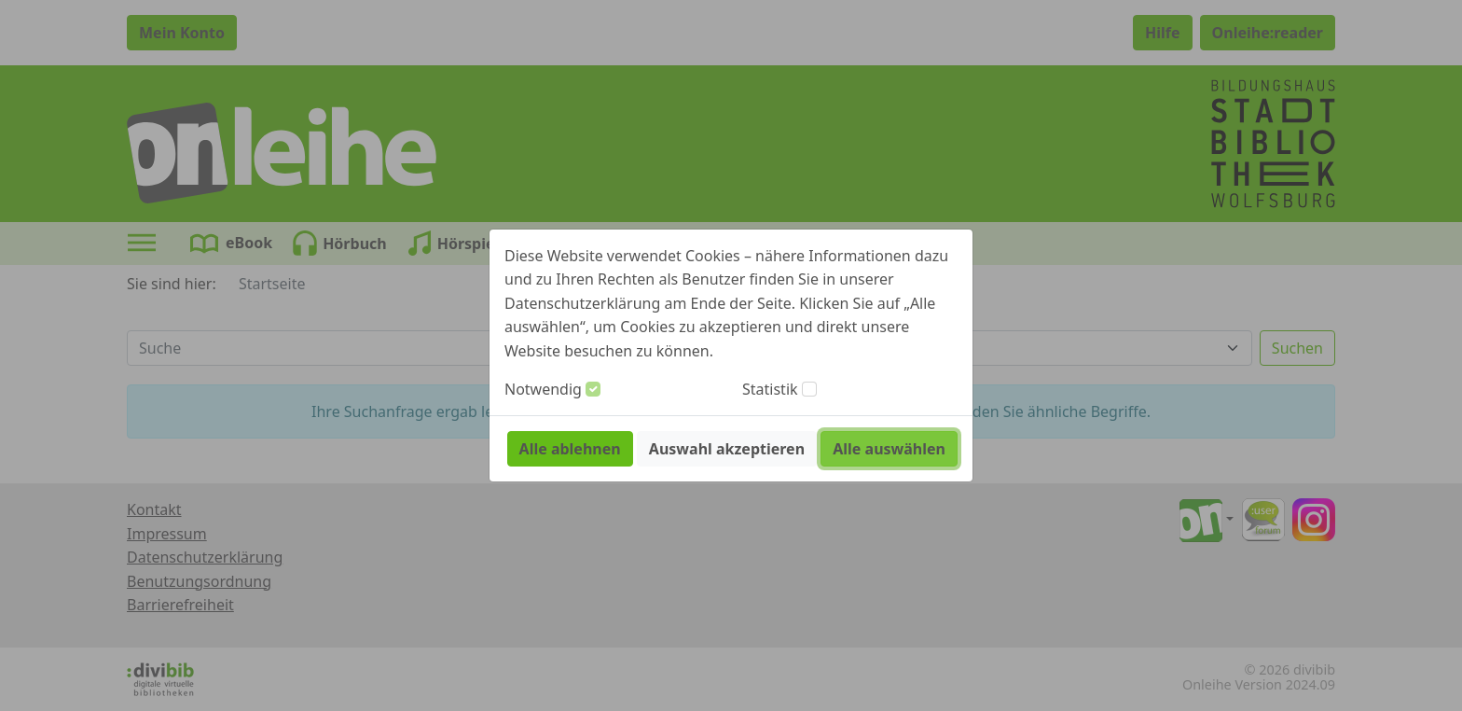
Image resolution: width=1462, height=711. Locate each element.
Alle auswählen (889, 449)
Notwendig (543, 389)
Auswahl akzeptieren (727, 449)
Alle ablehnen (570, 449)
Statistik (770, 389)
